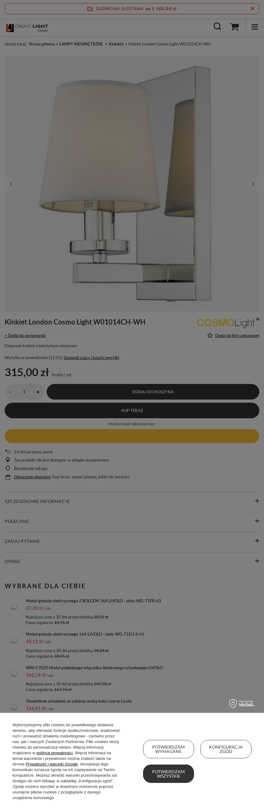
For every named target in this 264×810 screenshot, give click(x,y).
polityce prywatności (54, 753)
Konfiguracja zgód (226, 749)
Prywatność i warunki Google (52, 764)
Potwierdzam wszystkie (168, 774)
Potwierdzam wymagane (168, 749)
